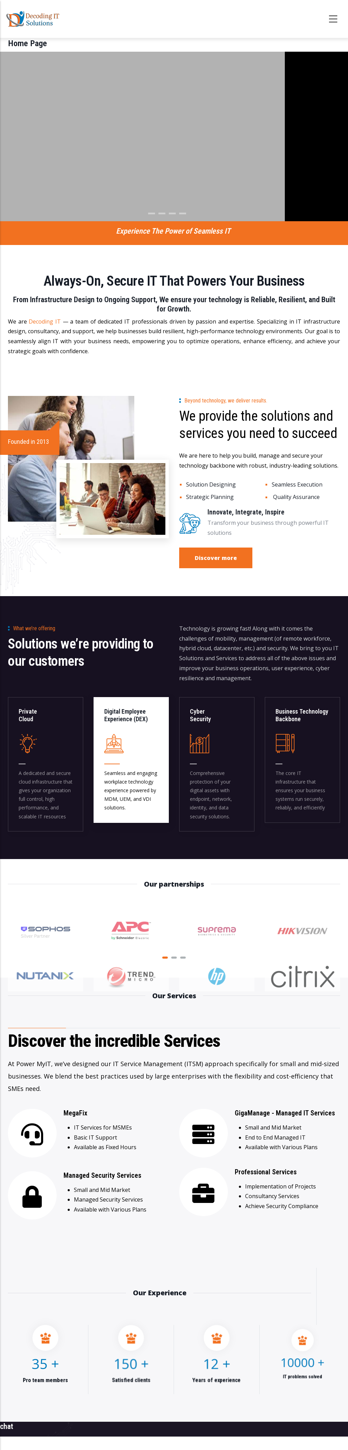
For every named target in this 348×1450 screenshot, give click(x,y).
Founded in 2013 (28, 441)
